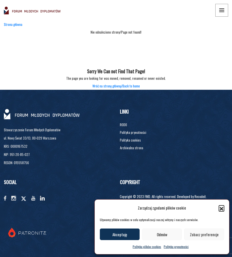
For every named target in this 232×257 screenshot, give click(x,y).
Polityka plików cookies (147, 246)
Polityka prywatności (176, 246)
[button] (221, 208)
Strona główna (13, 24)
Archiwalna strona (131, 147)
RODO (123, 124)
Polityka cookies (130, 140)
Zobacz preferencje (204, 234)
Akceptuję (119, 234)
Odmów (162, 234)
